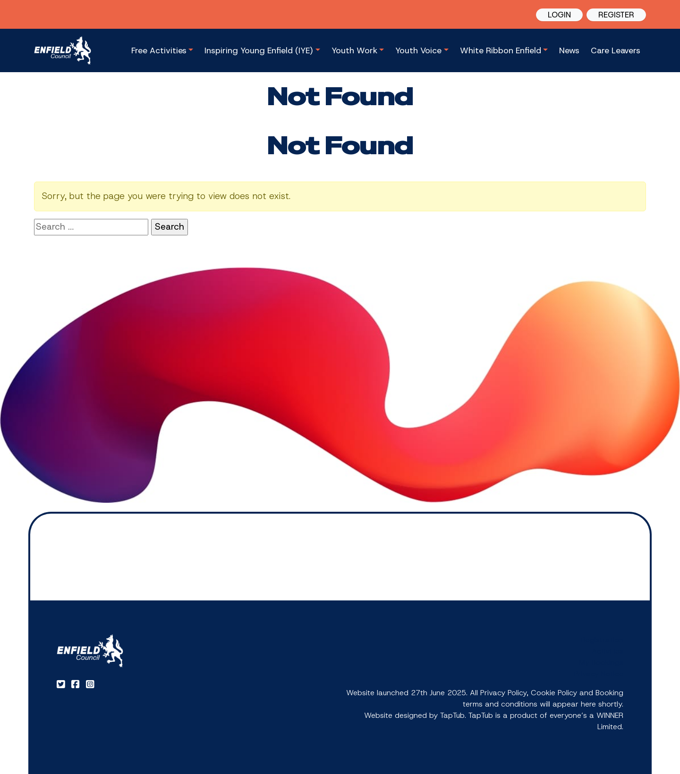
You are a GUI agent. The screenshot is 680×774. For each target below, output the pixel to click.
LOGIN (559, 14)
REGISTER (616, 14)
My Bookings (601, 662)
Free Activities (159, 50)
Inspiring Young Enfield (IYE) (258, 50)
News (569, 50)
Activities (607, 651)
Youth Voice (418, 50)
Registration (602, 640)
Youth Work (354, 50)
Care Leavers (615, 50)
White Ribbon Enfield (500, 50)
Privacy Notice (598, 674)
